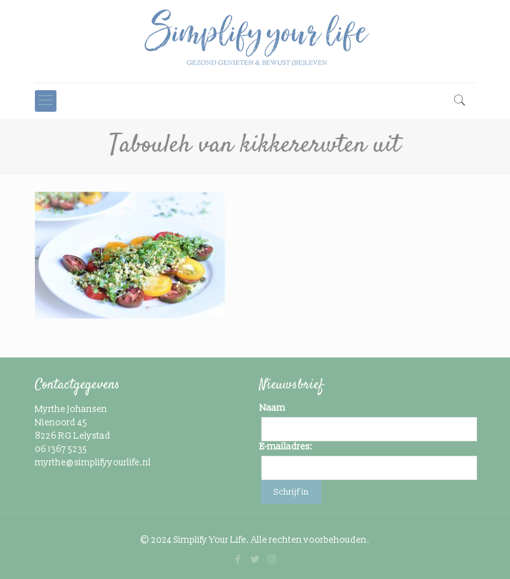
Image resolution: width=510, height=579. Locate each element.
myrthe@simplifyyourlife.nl (93, 462)
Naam (272, 408)
